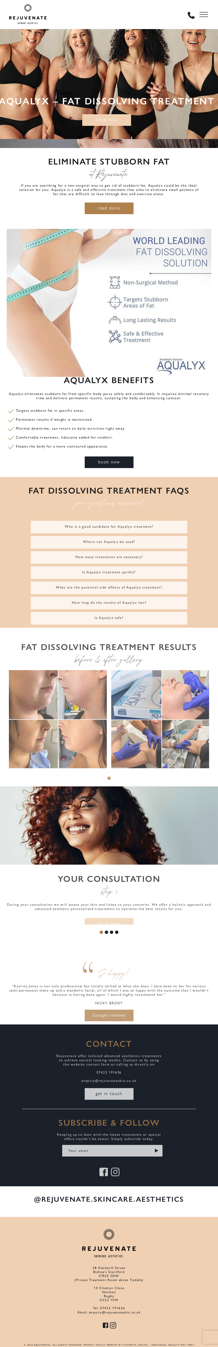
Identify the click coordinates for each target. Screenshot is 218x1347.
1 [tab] (109, 783)
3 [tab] (111, 932)
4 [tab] (116, 932)
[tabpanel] (58, 729)
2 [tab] (106, 932)
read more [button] (109, 207)
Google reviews (109, 1020)
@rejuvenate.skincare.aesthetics (109, 1199)
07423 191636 (109, 1078)
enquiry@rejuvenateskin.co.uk (109, 1086)
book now (107, 119)
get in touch (109, 1098)
